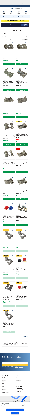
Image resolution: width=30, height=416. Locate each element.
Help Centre (18, 377)
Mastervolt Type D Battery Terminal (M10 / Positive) (21, 243)
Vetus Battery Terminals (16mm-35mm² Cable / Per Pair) (21, 217)
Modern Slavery (5, 390)
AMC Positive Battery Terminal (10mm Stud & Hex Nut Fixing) (8, 56)
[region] (15, 409)
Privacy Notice (16, 366)
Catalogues (4, 380)
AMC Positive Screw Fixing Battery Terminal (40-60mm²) (9, 163)
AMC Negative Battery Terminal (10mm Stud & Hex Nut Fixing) (22, 56)
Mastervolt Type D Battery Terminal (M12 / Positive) (8, 324)
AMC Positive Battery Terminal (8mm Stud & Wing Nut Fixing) (8, 82)
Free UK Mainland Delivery (9, 17)
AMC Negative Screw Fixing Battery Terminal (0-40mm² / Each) (8, 190)
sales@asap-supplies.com (20, 389)
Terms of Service (21, 367)
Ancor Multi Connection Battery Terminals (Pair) (21, 269)
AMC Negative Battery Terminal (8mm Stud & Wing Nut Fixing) (22, 82)
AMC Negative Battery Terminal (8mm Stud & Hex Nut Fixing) (8, 109)
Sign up (15, 364)
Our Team (3, 381)
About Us (3, 377)
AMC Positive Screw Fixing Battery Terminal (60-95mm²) (22, 163)
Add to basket (8, 63)
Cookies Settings (15, 413)
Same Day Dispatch (22, 17)
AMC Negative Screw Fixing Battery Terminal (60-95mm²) (22, 135)
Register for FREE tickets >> (24, 25)
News (3, 383)
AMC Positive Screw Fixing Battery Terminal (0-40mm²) (22, 191)
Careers (3, 378)
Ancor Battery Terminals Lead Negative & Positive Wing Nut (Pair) (8, 296)
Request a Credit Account (20, 381)
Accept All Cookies (15, 409)
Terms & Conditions (5, 392)
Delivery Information (5, 387)
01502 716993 (19, 388)
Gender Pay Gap (5, 389)
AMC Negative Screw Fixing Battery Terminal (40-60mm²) (9, 136)
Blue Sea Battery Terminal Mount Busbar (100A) (21, 297)
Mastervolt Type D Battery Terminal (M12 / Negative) (8, 270)
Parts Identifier (18, 380)
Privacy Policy (16, 367)
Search (11, 12)
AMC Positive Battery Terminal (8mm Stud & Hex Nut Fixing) (21, 109)
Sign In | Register (25, 6)
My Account (18, 12)
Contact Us (18, 378)
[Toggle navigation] (4, 12)
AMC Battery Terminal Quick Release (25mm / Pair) (8, 217)
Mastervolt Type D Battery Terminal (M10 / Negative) (8, 243)
